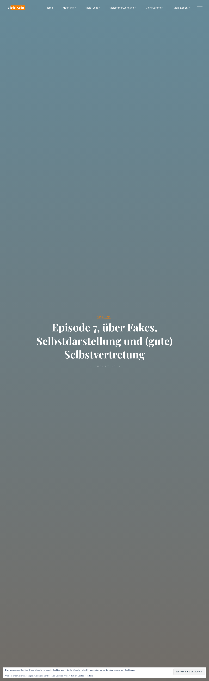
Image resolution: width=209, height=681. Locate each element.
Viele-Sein (104, 317)
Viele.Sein (15, 7)
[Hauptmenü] (200, 7)
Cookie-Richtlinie (85, 676)
